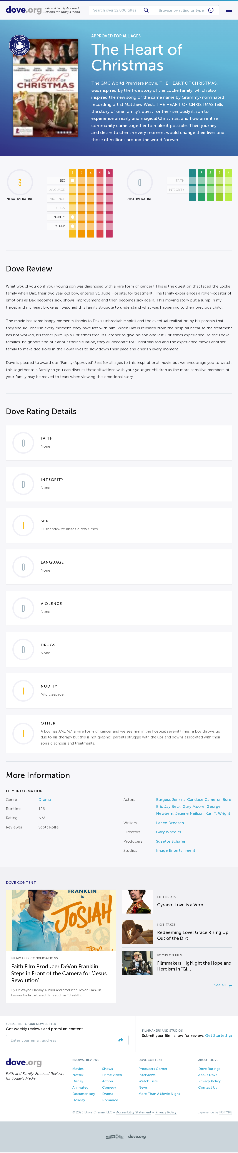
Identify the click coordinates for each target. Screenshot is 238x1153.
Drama (44, 800)
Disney (77, 1082)
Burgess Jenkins (170, 800)
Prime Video (112, 1076)
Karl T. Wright (217, 814)
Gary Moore (194, 807)
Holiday (78, 1101)
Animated (80, 1088)
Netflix (77, 1076)
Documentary (83, 1094)
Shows (107, 1069)
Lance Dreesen (170, 824)
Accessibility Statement (133, 1113)
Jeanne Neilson (189, 814)
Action (107, 1082)
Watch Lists (148, 1082)
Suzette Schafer (171, 842)
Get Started (218, 1036)
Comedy (109, 1088)
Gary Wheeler (168, 833)
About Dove (207, 1076)
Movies (77, 1069)
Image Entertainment (175, 851)
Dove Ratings (209, 1069)
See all (223, 986)
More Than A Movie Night (159, 1094)
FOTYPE (225, 1113)
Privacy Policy (209, 1082)
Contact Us (207, 1088)
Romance (110, 1101)
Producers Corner (152, 1069)
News (143, 1088)
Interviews (146, 1076)
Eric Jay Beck (168, 807)
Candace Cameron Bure (209, 800)
